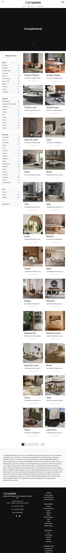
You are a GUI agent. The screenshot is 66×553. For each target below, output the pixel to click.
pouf (3, 114)
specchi (4, 122)
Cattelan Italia (6, 70)
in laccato (5, 150)
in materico (5, 158)
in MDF (4, 161)
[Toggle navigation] (62, 2)
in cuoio (4, 140)
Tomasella (5, 92)
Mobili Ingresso (48, 517)
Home (24, 6)
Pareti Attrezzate (48, 508)
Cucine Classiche (48, 499)
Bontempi (5, 68)
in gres (4, 145)
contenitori (5, 106)
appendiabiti (6, 101)
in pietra (4, 172)
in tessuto (5, 177)
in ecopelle (5, 142)
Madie (48, 515)
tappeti (4, 125)
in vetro (4, 180)
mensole (4, 109)
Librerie (48, 506)
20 (42, 444)
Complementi (40, 6)
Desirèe (4, 76)
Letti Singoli (48, 535)
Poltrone (48, 513)
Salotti (48, 510)
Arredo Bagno (48, 526)
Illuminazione (48, 548)
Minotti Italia (5, 81)
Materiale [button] (5, 134)
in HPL (4, 148)
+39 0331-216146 (19, 506)
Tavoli (48, 519)
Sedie (48, 521)
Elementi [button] (5, 98)
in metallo (5, 166)
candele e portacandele (9, 104)
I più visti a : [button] (6, 204)
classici (4, 192)
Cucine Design (48, 495)
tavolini (4, 128)
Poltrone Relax (48, 523)
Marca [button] (4, 62)
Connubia (5, 73)
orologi (4, 112)
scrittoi (4, 120)
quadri (4, 117)
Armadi (48, 539)
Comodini (48, 537)
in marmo (4, 156)
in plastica (5, 174)
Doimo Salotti (6, 78)
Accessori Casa (31, 6)
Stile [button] (3, 189)
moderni (4, 197)
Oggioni (4, 84)
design (4, 194)
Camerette (48, 541)
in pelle (4, 169)
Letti (48, 533)
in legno (4, 153)
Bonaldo (4, 65)
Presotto (4, 86)
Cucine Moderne (48, 497)
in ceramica (5, 137)
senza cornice (6, 182)
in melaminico (6, 164)
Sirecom (4, 89)
